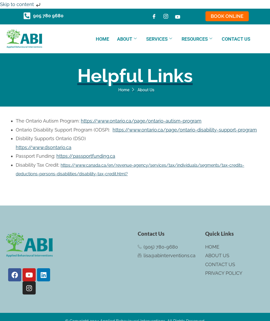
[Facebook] (154, 16)
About (127, 39)
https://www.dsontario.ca (43, 147)
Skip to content (20, 4)
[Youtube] (178, 16)
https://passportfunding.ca (85, 156)
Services (159, 39)
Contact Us (236, 39)
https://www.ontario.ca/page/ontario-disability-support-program (185, 130)
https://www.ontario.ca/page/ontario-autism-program (141, 121)
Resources (197, 39)
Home (102, 39)
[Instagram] (166, 16)
